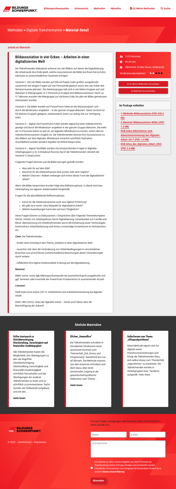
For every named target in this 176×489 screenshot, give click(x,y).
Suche (165, 8)
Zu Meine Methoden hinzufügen (143, 84)
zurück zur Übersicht (19, 47)
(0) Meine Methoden (142, 8)
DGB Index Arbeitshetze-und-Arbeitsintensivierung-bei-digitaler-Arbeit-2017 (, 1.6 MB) (140, 135)
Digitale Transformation (44, 30)
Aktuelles (116, 8)
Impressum (40, 442)
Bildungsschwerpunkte (56, 8)
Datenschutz (25, 442)
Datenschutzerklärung (113, 471)
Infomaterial (82, 8)
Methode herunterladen (143, 91)
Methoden (100, 8)
